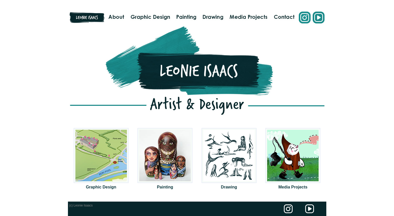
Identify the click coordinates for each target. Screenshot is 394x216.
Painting (165, 187)
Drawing (229, 187)
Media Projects (293, 187)
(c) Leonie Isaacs (81, 205)
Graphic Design (101, 187)
